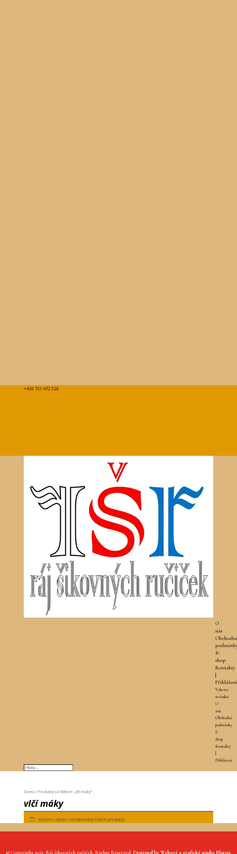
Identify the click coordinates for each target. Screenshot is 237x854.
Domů (29, 791)
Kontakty (225, 667)
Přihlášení (226, 682)
